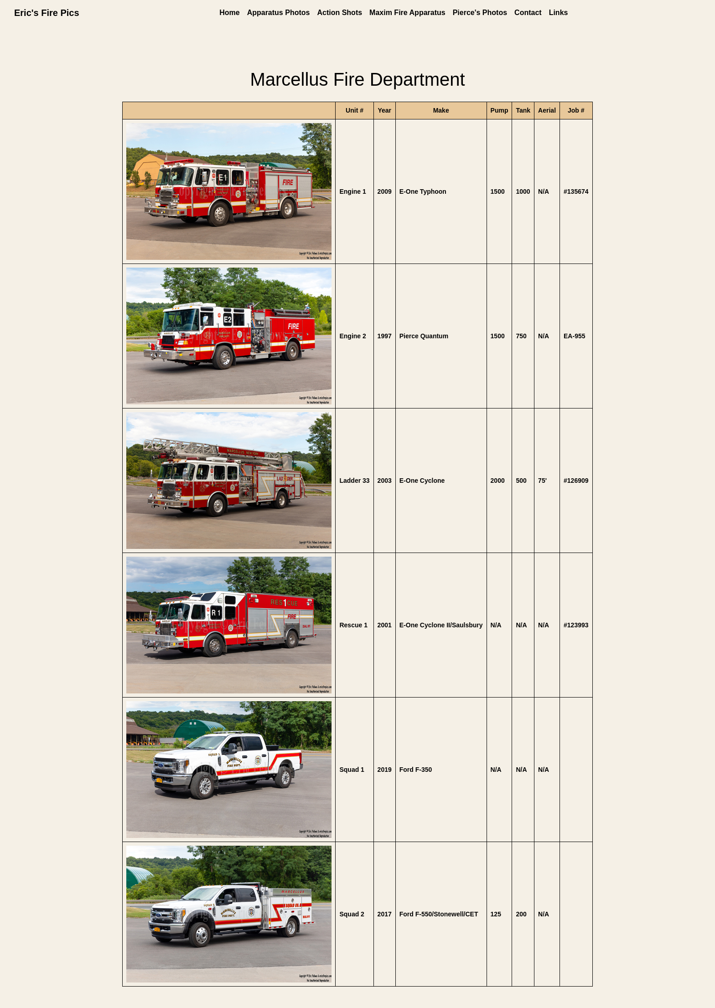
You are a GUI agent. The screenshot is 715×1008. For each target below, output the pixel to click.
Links (558, 12)
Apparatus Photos (278, 12)
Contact (528, 12)
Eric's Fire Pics (46, 13)
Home (229, 12)
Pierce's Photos (480, 12)
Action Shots (339, 12)
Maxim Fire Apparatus (407, 12)
